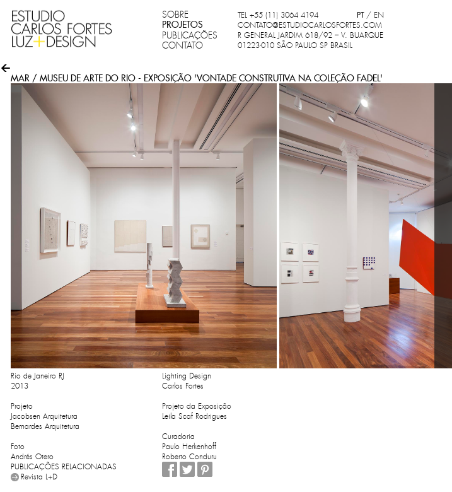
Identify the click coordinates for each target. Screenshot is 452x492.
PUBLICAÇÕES (189, 35)
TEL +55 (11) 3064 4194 (278, 15)
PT (360, 15)
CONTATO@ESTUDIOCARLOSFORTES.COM (310, 25)
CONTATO (182, 45)
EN (379, 15)
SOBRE (175, 14)
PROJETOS (182, 24)
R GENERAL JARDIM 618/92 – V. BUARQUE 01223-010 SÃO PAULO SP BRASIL (310, 40)
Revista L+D (39, 477)
